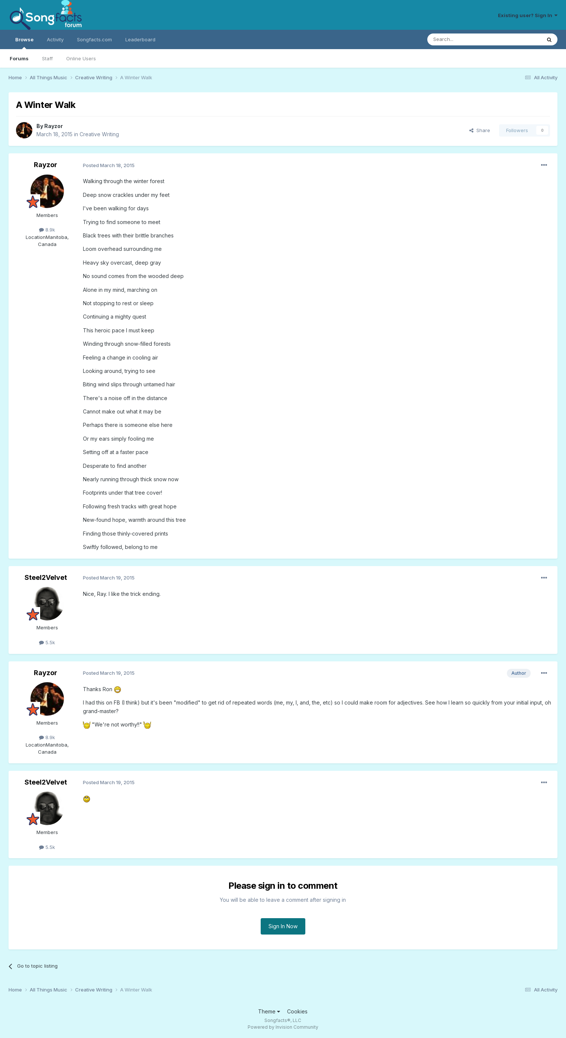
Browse (24, 42)
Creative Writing (99, 134)
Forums (19, 58)
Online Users (81, 58)
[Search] (465, 39)
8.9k (47, 230)
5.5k (47, 642)
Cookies (297, 1011)
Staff (47, 58)
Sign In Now (283, 926)
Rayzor (53, 126)
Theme (269, 1011)
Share (479, 130)
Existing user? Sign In (527, 15)
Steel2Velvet (46, 577)
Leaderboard (140, 39)
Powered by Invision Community (283, 1027)
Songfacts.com (94, 39)
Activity (55, 39)
